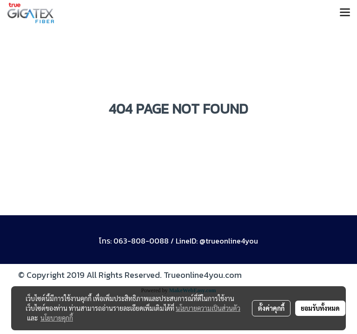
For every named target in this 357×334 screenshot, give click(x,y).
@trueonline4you (228, 240)
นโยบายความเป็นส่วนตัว (208, 308)
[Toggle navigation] (345, 13)
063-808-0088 (141, 240)
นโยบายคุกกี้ (56, 318)
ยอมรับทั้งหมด (320, 308)
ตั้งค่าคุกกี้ (271, 308)
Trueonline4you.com (203, 275)
